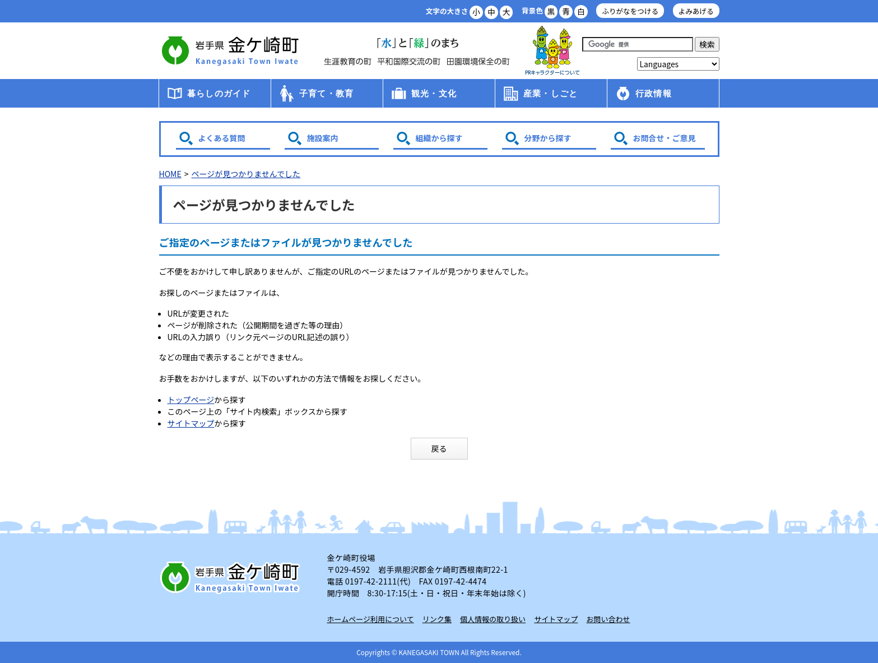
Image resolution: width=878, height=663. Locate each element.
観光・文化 (434, 93)
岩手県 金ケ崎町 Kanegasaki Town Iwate (232, 577)
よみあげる (696, 11)
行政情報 (653, 93)
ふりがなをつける (630, 11)
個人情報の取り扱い (493, 619)
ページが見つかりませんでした (245, 173)
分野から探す (548, 137)
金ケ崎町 (232, 50)
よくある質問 (221, 137)
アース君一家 (552, 51)
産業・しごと (550, 93)
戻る (439, 448)
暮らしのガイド (218, 93)
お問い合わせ (608, 619)
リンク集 (437, 619)
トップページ (191, 399)
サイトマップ (191, 423)
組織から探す (439, 137)
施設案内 (322, 137)
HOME (170, 173)
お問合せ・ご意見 (664, 137)
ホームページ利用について (370, 619)
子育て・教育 (326, 93)
